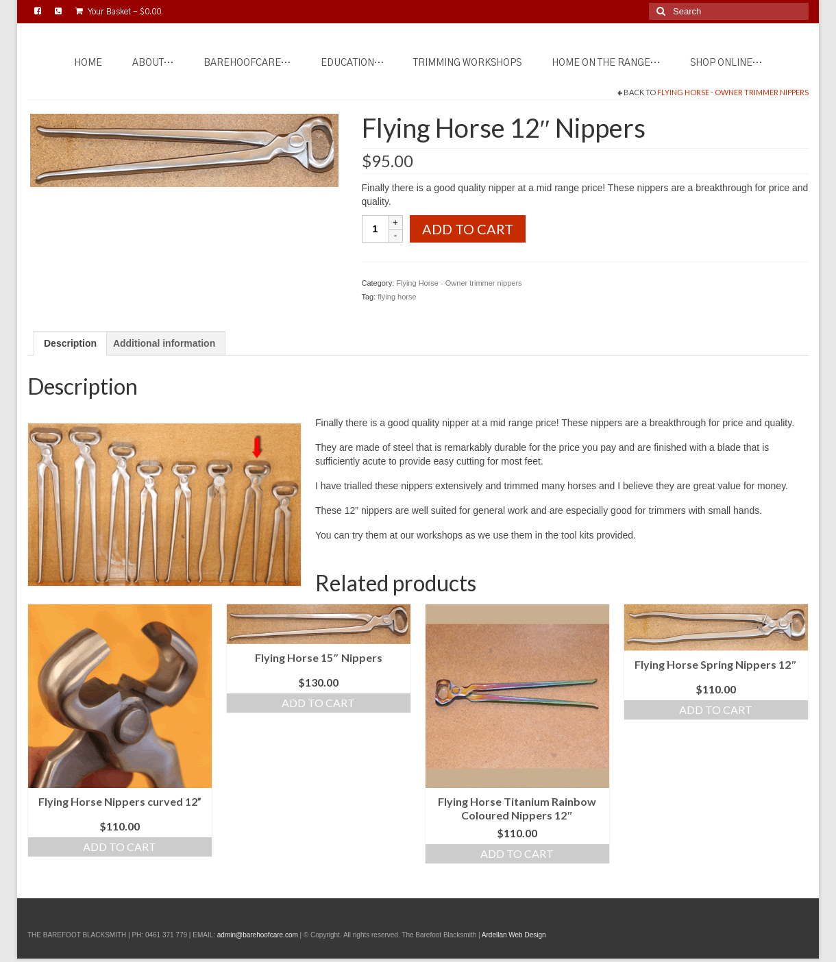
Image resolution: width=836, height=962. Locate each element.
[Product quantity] (375, 229)
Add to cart (467, 229)
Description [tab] (70, 343)
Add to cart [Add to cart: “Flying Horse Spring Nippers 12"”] (715, 709)
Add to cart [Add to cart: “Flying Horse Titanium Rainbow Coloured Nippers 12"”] (517, 853)
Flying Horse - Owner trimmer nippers (733, 92)
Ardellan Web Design (514, 935)
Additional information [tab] (164, 343)
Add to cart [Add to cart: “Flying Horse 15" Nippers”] (318, 702)
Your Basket (118, 11)
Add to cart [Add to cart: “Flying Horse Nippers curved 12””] (119, 846)
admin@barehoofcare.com (257, 935)
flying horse (397, 297)
